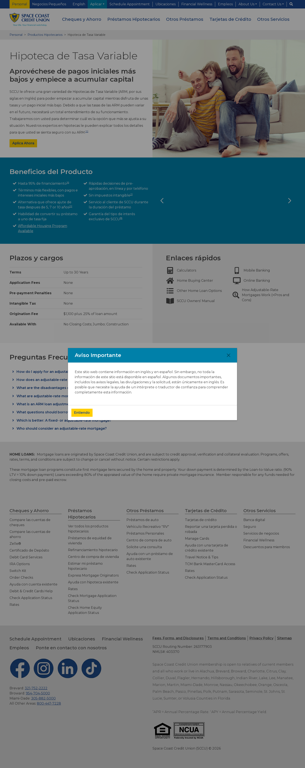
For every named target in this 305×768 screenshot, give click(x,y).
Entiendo (82, 413)
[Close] (228, 355)
